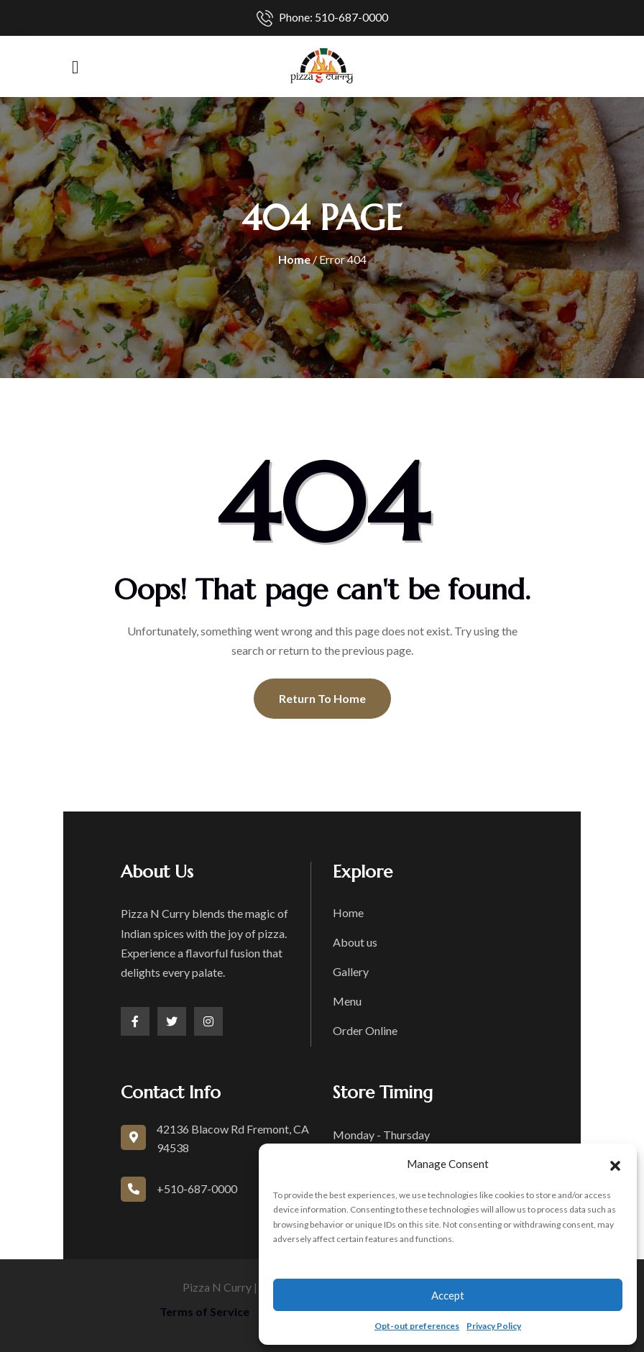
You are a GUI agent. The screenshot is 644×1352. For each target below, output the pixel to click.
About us (355, 942)
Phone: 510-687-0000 (322, 18)
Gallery (351, 971)
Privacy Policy (493, 1325)
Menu (347, 1001)
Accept (447, 1295)
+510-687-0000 (197, 1188)
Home (294, 259)
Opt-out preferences (416, 1325)
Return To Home (322, 698)
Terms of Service (204, 1311)
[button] (615, 1163)
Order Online (365, 1030)
